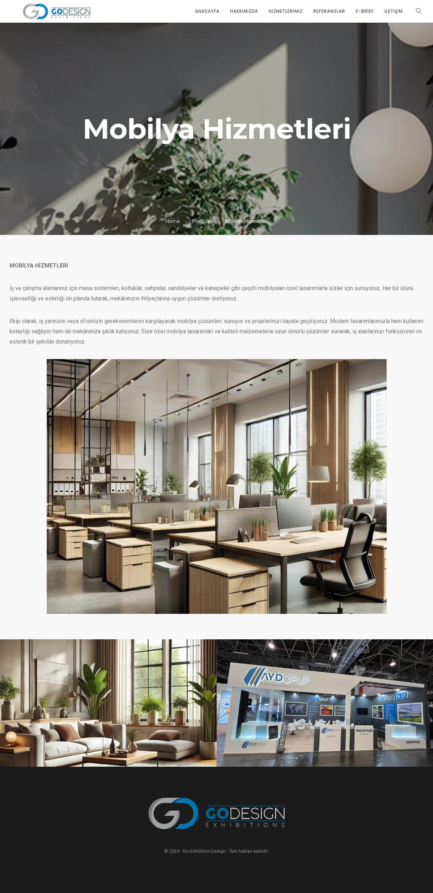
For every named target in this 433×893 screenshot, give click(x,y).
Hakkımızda (244, 11)
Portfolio (202, 221)
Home (173, 221)
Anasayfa (207, 11)
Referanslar (329, 11)
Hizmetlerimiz (286, 11)
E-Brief (365, 11)
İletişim (393, 11)
